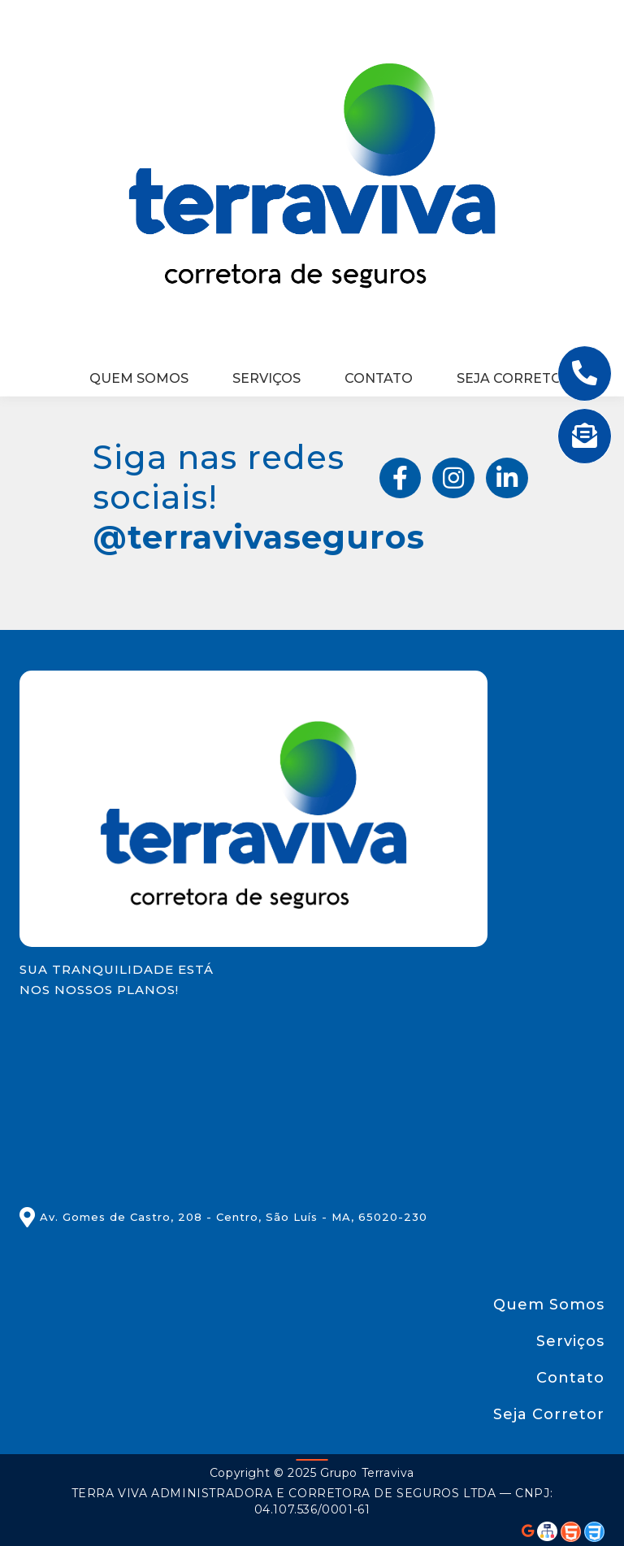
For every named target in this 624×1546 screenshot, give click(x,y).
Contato (378, 378)
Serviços (266, 378)
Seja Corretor (514, 378)
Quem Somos (138, 378)
